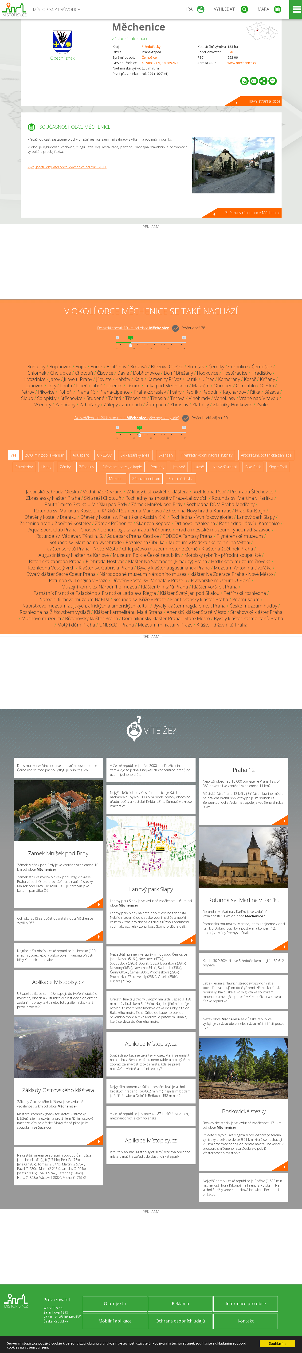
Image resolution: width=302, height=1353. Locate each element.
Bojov (80, 366)
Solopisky (46, 398)
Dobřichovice (146, 373)
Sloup (27, 398)
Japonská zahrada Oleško (52, 491)
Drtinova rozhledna (195, 523)
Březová (138, 366)
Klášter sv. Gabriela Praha (106, 568)
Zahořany (65, 404)
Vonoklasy (224, 398)
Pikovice (46, 392)
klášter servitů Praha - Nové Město (82, 549)
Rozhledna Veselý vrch (51, 568)
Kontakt (246, 1321)
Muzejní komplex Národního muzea (99, 587)
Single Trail (278, 466)
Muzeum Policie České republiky (146, 555)
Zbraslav (179, 404)
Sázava (271, 392)
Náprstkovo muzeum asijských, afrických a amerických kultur (85, 606)
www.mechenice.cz (241, 63)
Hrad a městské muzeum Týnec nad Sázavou (223, 530)
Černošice (149, 57)
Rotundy (157, 466)
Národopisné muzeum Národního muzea (143, 574)
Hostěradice (234, 373)
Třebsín (158, 398)
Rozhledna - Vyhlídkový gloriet (201, 517)
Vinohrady (199, 398)
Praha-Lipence (114, 392)
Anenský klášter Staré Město (196, 612)
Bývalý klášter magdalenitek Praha (189, 606)
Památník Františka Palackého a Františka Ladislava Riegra (94, 593)
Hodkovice (207, 373)
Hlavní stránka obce (263, 101)
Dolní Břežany (178, 373)
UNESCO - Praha (116, 625)
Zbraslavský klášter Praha (53, 498)
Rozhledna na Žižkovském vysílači (55, 612)
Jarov (55, 379)
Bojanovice (60, 366)
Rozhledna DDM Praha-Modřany (220, 504)
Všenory (42, 404)
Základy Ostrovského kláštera (157, 491)
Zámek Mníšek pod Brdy (156, 504)
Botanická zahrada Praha (55, 561)
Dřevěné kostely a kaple (122, 466)
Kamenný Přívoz (164, 379)
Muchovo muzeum (41, 618)
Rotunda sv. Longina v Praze (78, 580)
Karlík (191, 379)
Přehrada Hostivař (105, 561)
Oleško (267, 385)
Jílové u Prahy (78, 379)
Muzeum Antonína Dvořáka (243, 568)
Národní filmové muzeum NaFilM (74, 599)
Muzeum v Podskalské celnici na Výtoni (209, 542)
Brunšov (195, 366)
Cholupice (60, 373)
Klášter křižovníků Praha (221, 625)
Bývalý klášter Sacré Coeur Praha (61, 574)
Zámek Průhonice (113, 523)
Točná (114, 398)
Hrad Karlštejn (250, 510)
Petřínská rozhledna (245, 593)
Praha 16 (85, 392)
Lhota (66, 385)
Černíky (216, 366)
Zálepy (111, 404)
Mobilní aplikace (115, 1321)
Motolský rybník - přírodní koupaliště (222, 555)
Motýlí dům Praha (76, 625)
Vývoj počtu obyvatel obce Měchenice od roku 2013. (67, 167)
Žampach (132, 404)
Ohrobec (223, 385)
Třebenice (135, 398)
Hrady (46, 466)
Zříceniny (86, 466)
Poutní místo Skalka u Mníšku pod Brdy (86, 504)
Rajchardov (234, 392)
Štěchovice (71, 398)
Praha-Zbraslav (150, 392)
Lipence (114, 385)
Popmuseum (246, 599)
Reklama (180, 1303)
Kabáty (123, 379)
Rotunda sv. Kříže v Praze (139, 599)
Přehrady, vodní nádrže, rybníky (206, 455)
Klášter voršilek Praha (215, 587)
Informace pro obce (246, 1303)
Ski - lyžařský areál (135, 455)
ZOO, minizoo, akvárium (44, 455)
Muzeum (116, 478)
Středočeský (151, 46)
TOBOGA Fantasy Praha (188, 536)
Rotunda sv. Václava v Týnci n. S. (69, 536)
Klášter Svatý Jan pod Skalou (190, 593)
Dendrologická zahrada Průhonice (136, 530)
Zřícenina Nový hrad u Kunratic (198, 510)
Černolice (238, 366)
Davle (123, 373)
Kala (138, 379)
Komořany (229, 379)
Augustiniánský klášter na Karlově (74, 555)
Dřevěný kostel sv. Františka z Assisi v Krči (123, 517)
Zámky (65, 466)
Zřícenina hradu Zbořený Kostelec (55, 523)
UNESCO (104, 455)
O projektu (115, 1303)
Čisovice (105, 373)
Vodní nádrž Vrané (102, 491)
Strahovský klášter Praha (256, 612)
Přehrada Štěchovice (251, 491)
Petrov (27, 392)
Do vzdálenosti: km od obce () (126, 417)
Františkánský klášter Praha (199, 599)
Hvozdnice (35, 379)
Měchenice (138, 26)
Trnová (177, 398)
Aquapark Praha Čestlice (133, 536)
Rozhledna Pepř (209, 491)
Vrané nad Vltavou (258, 398)
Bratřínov (116, 366)
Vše (13, 455)
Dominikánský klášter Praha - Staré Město (166, 618)
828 (230, 52)
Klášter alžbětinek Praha (227, 549)
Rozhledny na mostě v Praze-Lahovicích (166, 498)
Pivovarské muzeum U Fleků (221, 580)
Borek (96, 366)
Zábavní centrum (146, 478)
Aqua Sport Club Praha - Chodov (62, 530)
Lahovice (34, 385)
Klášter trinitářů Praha (164, 587)
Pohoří (65, 392)
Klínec (207, 379)
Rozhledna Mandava (140, 510)
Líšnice (133, 385)
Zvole (262, 404)
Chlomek (36, 373)
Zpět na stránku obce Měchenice (252, 212)
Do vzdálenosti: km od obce (133, 328)
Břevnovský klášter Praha (91, 618)
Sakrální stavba (181, 478)
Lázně (199, 466)
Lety (51, 385)
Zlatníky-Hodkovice (232, 404)
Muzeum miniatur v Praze (165, 625)
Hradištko (261, 373)
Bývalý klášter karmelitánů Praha (248, 618)
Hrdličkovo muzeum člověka (241, 561)
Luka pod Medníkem (166, 385)
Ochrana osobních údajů (180, 1321)
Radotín (210, 392)
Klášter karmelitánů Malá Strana (128, 612)
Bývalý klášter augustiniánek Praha (173, 568)
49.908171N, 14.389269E (161, 63)
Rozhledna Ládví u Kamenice (249, 523)
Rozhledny (24, 466)
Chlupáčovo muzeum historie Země (160, 549)
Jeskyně (179, 466)
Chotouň (84, 373)
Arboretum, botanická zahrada (266, 455)
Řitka (255, 392)
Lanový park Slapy (256, 517)
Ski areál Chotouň (102, 498)
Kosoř (250, 379)
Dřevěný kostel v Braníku (50, 517)
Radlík (191, 392)
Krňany (267, 379)
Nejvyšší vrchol (224, 466)
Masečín (201, 385)
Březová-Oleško (167, 366)
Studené (95, 398)
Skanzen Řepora (153, 523)
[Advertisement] (151, 264)
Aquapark (81, 455)
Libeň (82, 385)
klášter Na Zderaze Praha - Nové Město (232, 574)
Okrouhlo (246, 385)
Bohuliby (36, 366)
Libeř (97, 385)
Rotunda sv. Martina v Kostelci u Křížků (74, 510)
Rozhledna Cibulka (145, 542)
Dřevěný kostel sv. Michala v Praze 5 (149, 580)
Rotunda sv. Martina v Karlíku (242, 498)
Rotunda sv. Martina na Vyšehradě (85, 542)
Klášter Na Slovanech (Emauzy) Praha (167, 561)
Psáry (175, 392)
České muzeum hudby (253, 606)
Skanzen (166, 455)
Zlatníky (200, 404)
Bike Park (253, 466)
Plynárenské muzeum (240, 536)
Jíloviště (104, 379)
